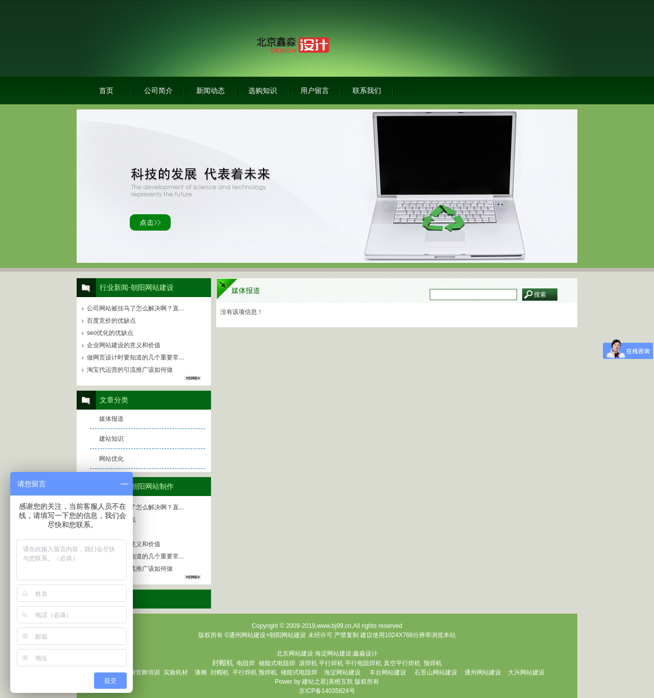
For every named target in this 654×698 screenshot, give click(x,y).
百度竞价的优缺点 (111, 320)
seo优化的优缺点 (110, 332)
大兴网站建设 (526, 672)
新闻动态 (210, 90)
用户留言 (314, 90)
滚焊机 (308, 663)
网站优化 (111, 458)
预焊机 (433, 663)
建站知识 (111, 438)
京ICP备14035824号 (327, 690)
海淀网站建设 (333, 653)
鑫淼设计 (365, 653)
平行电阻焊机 (363, 663)
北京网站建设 (294, 653)
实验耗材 (176, 672)
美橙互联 (341, 681)
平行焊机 (331, 663)
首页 (106, 90)
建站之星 (314, 681)
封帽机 (220, 672)
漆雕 (201, 672)
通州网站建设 (482, 672)
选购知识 (262, 90)
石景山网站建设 (435, 672)
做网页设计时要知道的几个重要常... (135, 357)
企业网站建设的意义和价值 (123, 345)
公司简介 (158, 90)
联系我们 (367, 90)
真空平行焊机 (402, 663)
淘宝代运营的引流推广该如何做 (130, 369)
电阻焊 (246, 663)
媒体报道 (111, 418)
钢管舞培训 (144, 672)
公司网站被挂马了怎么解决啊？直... (135, 308)
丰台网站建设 (387, 672)
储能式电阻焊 (277, 663)
